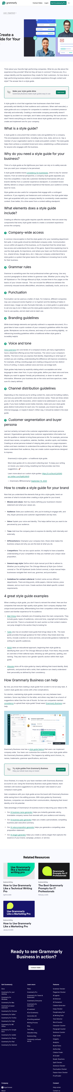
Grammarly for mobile (8, 1035)
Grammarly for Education (32, 1005)
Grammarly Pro (32, 992)
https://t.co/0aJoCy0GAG (52, 473)
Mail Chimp (11, 616)
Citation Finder (58, 1052)
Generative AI (32, 1016)
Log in (46, 3)
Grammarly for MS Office (7, 1025)
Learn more (60, 92)
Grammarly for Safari (8, 1014)
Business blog (31, 1036)
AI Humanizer (57, 1002)
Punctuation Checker (60, 1069)
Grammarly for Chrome (9, 1011)
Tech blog (30, 1029)
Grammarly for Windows (6, 998)
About (3, 1091)
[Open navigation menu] (69, 3)
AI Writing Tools (58, 1015)
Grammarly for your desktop (8, 993)
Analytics (56, 1042)
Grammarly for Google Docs (8, 1030)
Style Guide (57, 1036)
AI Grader (56, 1056)
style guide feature (36, 749)
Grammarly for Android (9, 1045)
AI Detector (57, 999)
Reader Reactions (58, 1059)
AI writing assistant (33, 1019)
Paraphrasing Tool (59, 1012)
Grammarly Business (54, 703)
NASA (9, 648)
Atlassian (10, 666)
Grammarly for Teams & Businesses (35, 996)
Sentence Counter (59, 1032)
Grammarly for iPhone (8, 1038)
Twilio (9, 632)
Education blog (32, 1033)
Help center (57, 1087)
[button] (12, 13)
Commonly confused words (34, 1040)
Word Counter (57, 1022)
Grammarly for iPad (7, 1042)
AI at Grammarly (32, 1013)
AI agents (56, 995)
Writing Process (32, 1023)
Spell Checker (57, 1062)
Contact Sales (37, 3)
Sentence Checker (59, 1066)
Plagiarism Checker (59, 992)
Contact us (56, 1091)
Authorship (56, 1049)
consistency (9, 703)
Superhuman (6, 1087)
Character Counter (59, 1026)
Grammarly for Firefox (8, 1018)
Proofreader (57, 1076)
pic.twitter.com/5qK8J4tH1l (18, 476)
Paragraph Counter (59, 1029)
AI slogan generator (18, 835)
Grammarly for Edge (8, 1021)
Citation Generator (59, 1005)
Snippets (56, 1039)
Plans (29, 989)
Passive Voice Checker (60, 1072)
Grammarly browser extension (8, 1007)
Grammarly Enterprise (34, 1001)
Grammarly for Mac (7, 1002)
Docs (3, 989)
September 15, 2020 (39, 481)
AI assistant (31, 1009)
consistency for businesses (37, 173)
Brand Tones (57, 1046)
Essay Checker (58, 1009)
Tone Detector (57, 1019)
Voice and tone (10, 350)
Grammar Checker (59, 989)
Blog (28, 1026)
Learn (5, 13)
